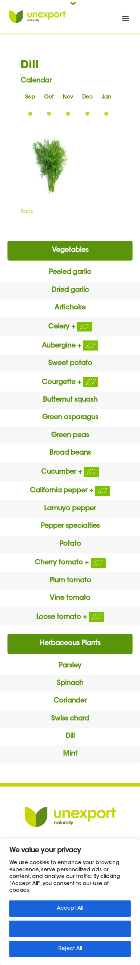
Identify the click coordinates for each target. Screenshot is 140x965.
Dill (70, 736)
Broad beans (70, 453)
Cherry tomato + (70, 563)
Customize (70, 928)
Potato (70, 544)
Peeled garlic (70, 272)
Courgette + (70, 382)
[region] (70, 901)
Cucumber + (70, 472)
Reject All (70, 949)
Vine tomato (70, 598)
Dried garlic (70, 290)
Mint (70, 754)
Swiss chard (70, 719)
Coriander (70, 701)
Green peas (70, 435)
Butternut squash (70, 400)
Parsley (70, 666)
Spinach (70, 683)
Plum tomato (70, 581)
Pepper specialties (70, 526)
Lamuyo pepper (70, 508)
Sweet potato (70, 363)
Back (27, 212)
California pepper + (70, 491)
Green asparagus (70, 417)
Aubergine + (70, 346)
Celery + (70, 327)
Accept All (70, 908)
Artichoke (70, 308)
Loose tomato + (70, 617)
